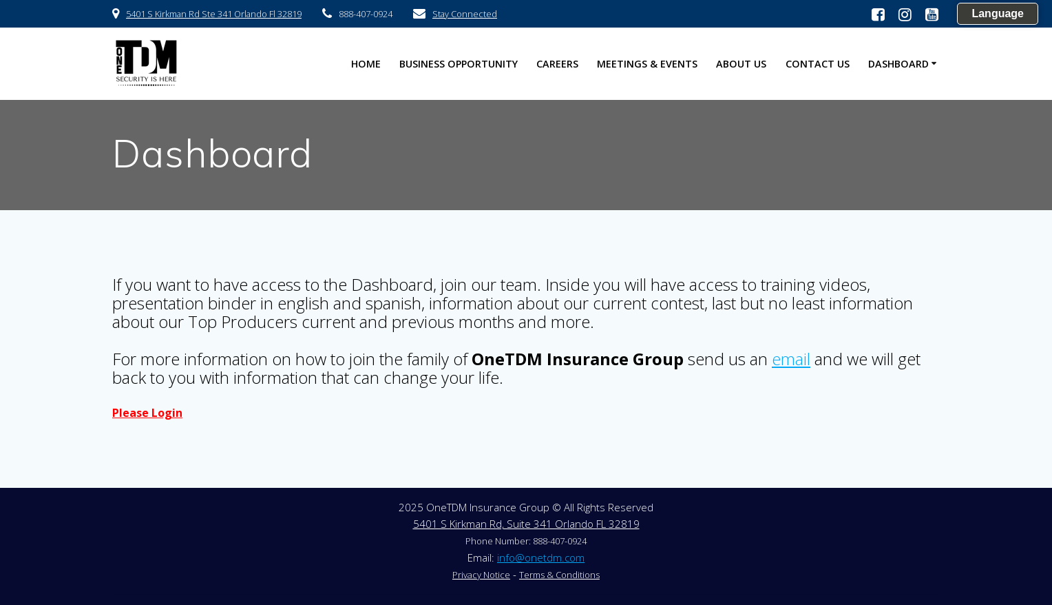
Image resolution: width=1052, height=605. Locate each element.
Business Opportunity (458, 63)
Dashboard (898, 63)
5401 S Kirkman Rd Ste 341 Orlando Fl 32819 (214, 14)
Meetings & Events (647, 63)
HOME (366, 63)
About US (741, 63)
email (791, 358)
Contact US (818, 63)
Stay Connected (464, 14)
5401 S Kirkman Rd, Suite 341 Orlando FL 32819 (526, 524)
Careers (557, 63)
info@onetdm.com (541, 557)
